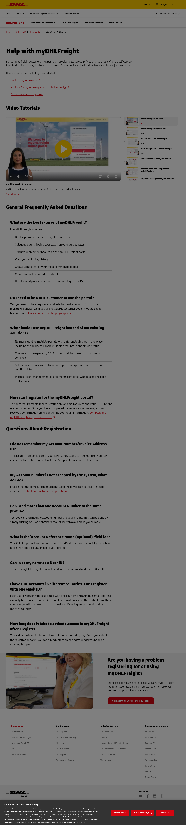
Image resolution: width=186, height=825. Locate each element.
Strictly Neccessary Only (142, 813)
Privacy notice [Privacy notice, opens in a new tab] (69, 822)
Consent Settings (119, 813)
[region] (93, 812)
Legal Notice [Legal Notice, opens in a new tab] (80, 822)
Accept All (165, 813)
